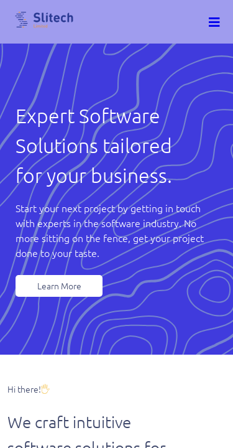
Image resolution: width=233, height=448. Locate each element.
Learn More (59, 285)
